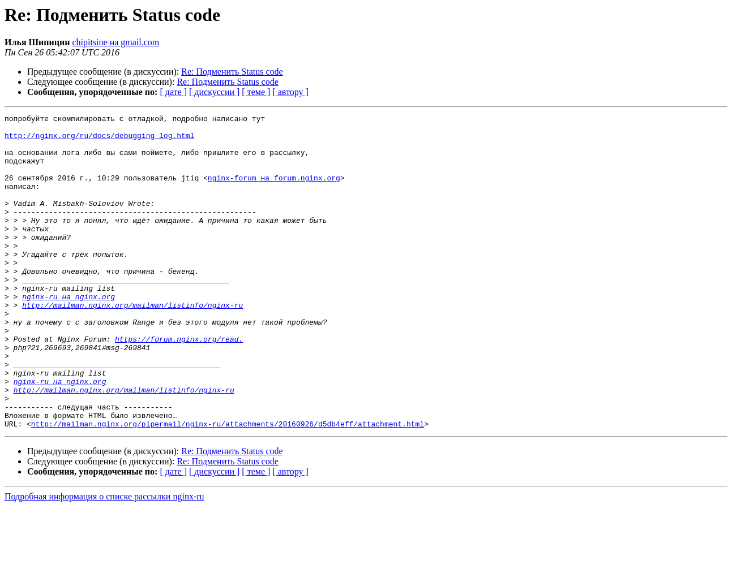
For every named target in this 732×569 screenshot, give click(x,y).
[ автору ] (290, 92)
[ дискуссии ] (214, 92)
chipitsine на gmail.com (115, 42)
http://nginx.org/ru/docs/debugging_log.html (99, 140)
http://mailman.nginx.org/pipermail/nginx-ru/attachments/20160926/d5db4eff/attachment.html (227, 486)
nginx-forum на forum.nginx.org (274, 191)
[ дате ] (173, 92)
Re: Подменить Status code (231, 71)
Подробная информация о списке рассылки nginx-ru (104, 559)
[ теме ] (256, 92)
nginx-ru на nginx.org (68, 334)
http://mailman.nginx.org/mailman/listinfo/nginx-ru (132, 344)
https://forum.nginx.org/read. (179, 385)
